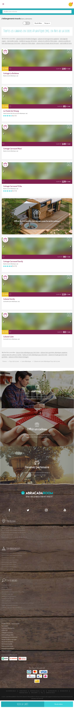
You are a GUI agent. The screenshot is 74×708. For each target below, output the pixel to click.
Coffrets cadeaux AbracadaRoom (11, 607)
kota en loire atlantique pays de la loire (27, 352)
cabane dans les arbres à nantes (12, 355)
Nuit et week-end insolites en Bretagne (13, 528)
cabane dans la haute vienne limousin (47, 43)
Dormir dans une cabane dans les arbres (13, 553)
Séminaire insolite (6, 644)
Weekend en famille (7, 598)
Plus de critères (59, 704)
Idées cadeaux (6, 601)
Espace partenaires (7, 646)
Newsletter (4, 626)
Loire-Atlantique (26, 361)
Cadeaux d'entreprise (8, 628)
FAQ (42, 692)
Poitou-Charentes (6, 589)
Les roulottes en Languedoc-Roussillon (12, 592)
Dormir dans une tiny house (9, 560)
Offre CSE (4, 630)
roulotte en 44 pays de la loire (28, 41)
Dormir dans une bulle (8, 558)
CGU (44, 691)
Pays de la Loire (14, 361)
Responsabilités (52, 691)
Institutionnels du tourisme (9, 637)
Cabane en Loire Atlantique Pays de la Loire (47, 361)
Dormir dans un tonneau (8, 567)
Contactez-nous (50, 692)
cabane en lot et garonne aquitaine (48, 39)
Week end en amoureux (8, 596)
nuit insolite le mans (66, 43)
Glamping (4, 587)
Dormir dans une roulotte (9, 562)
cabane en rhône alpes (28, 43)
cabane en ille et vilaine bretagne (18, 357)
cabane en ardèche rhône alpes (47, 41)
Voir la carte (22, 704)
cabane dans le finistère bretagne (26, 39)
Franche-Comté (6, 585)
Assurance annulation (8, 648)
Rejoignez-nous (23, 692)
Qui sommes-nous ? (11, 691)
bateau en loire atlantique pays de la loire (34, 355)
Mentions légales (35, 691)
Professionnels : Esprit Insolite (10, 623)
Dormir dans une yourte (8, 564)
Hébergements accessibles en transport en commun (17, 603)
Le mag (37, 391)
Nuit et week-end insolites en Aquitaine (13, 526)
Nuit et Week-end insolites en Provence (13, 532)
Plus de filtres (38, 23)
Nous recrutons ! (6, 651)
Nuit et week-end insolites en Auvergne (13, 530)
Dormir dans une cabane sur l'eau (11, 555)
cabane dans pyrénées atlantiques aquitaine (53, 352)
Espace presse (23, 691)
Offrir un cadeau (37, 429)
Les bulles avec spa (7, 594)
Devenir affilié (64, 691)
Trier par (47, 23)
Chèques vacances (7, 632)
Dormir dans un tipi (7, 569)
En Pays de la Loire (7, 535)
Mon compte (34, 692)
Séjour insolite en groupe (8, 639)
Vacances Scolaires (7, 641)
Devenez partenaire (37, 467)
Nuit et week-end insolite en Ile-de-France (14, 537)
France (4, 361)
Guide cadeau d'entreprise (9, 605)
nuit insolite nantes (12, 41)
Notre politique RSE (7, 635)
